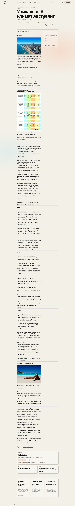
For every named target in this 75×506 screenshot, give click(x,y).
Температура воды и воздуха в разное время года (51, 36)
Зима (46, 38)
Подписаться (22, 459)
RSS (28, 459)
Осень (46, 43)
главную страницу (28, 447)
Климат (46, 33)
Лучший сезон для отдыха (50, 45)
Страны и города (48, 2)
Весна (46, 40)
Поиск (62, 2)
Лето (46, 42)
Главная (18, 7)
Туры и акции (41, 2)
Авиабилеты (35, 2)
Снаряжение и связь (56, 2)
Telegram (68, 2)
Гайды (24, 2)
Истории (19, 2)
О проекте (63, 502)
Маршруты (29, 2)
